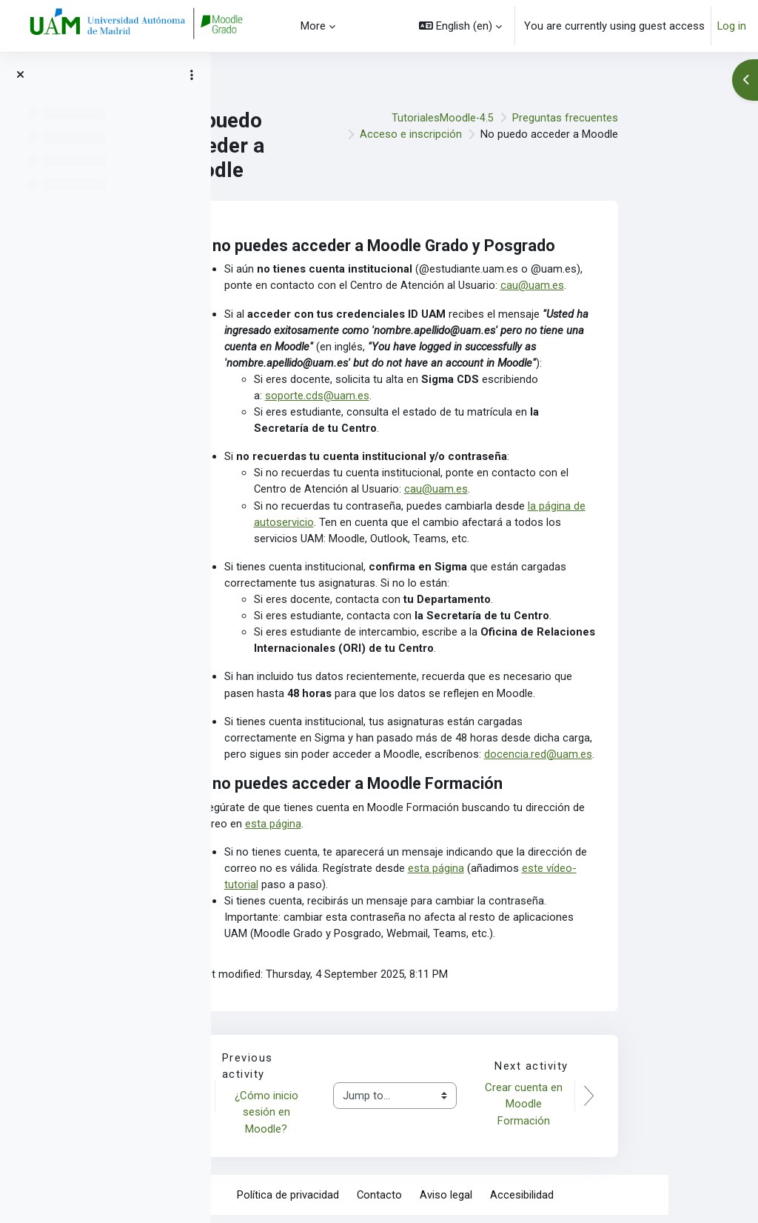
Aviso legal (535, 1202)
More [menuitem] (313, 26)
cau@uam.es (622, 286)
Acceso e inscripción (500, 134)
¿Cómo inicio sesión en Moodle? (358, 1119)
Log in (731, 26)
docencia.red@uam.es (628, 759)
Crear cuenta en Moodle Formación (614, 1111)
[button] (460, 26)
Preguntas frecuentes (655, 117)
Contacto (469, 1202)
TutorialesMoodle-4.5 (531, 117)
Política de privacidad (377, 1202)
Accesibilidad (611, 1202)
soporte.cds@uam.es (407, 397)
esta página (363, 829)
